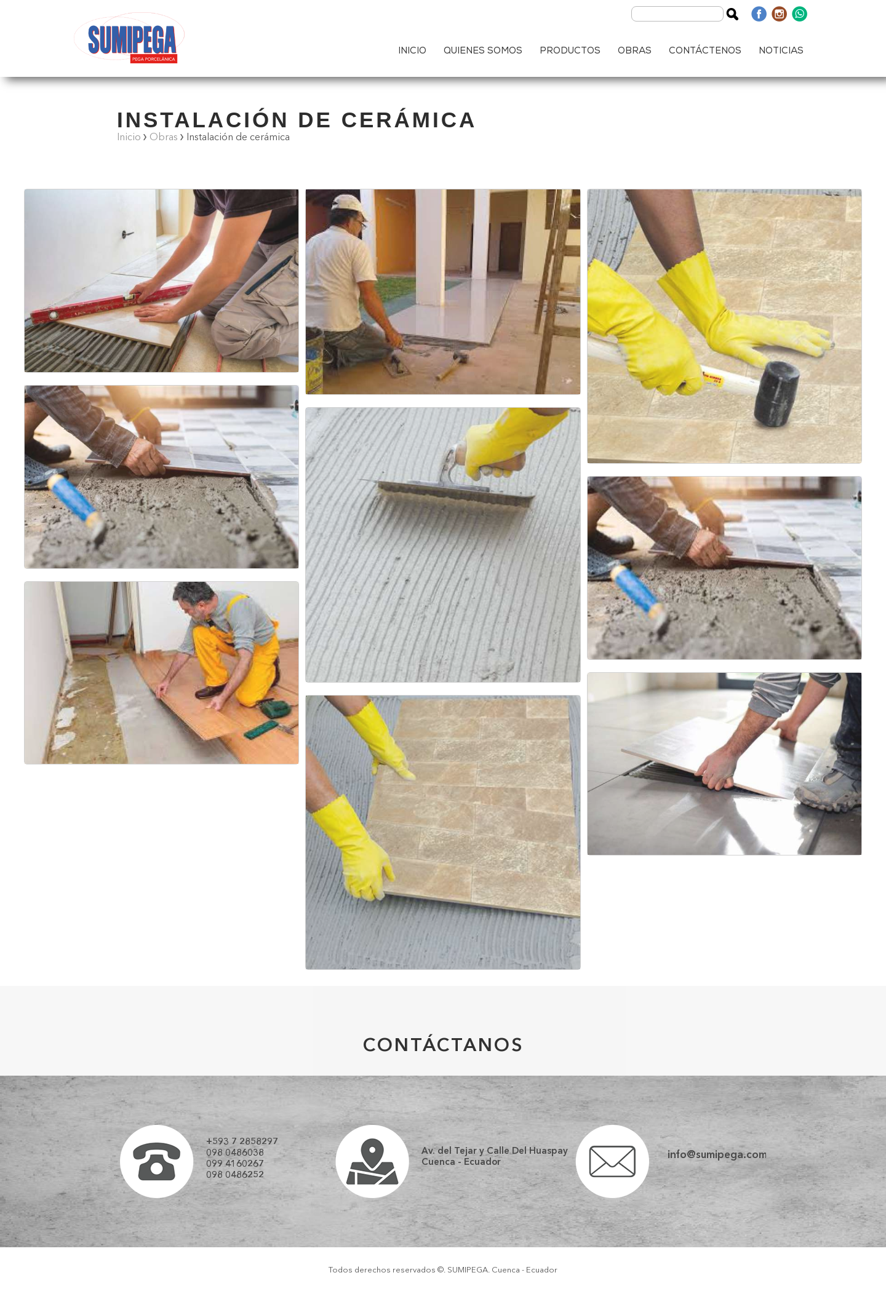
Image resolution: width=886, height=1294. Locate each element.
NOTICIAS (781, 51)
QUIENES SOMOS (483, 51)
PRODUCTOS (570, 51)
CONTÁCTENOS (705, 51)
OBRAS (635, 51)
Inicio (129, 138)
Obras (164, 138)
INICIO (412, 51)
